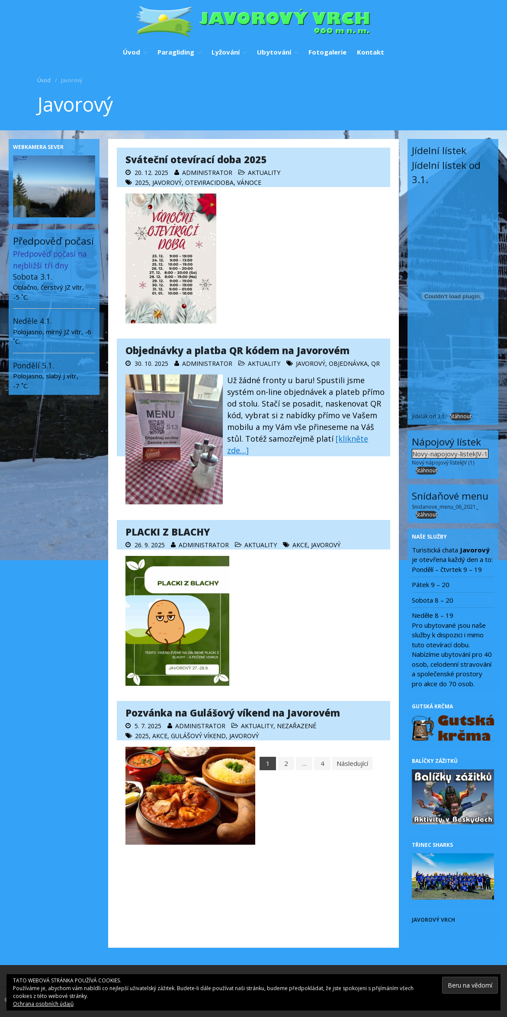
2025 (142, 182)
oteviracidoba (209, 182)
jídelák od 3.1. (429, 416)
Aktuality (264, 172)
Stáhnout (461, 416)
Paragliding (175, 52)
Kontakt (370, 52)
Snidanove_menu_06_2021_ (445, 506)
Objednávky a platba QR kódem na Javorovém (237, 350)
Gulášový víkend (198, 736)
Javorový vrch (433, 919)
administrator (207, 172)
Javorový (167, 182)
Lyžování (226, 52)
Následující (352, 763)
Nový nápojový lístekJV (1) (443, 462)
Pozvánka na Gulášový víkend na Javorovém (232, 712)
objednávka (348, 363)
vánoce (249, 182)
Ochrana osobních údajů (43, 1003)
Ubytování (274, 52)
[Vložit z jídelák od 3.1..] (453, 296)
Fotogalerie (327, 52)
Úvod (131, 52)
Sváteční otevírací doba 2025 (195, 159)
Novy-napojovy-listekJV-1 (450, 453)
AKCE (300, 545)
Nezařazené (296, 726)
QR (375, 363)
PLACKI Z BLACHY (167, 531)
